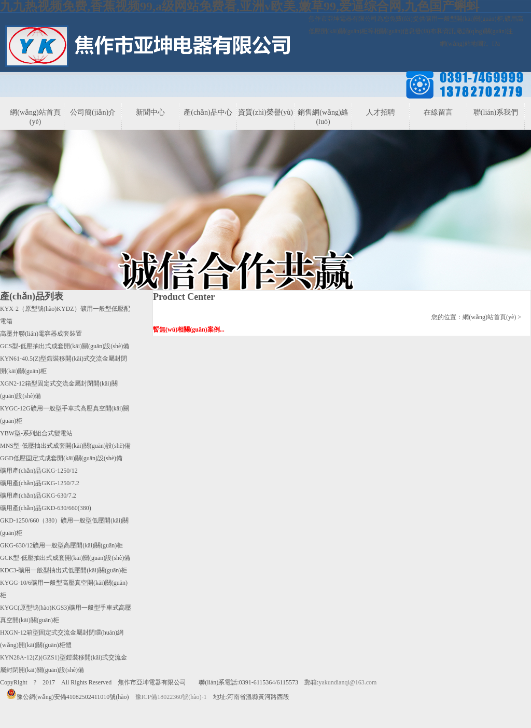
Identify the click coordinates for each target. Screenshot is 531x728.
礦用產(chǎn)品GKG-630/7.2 (38, 495)
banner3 (265, 224)
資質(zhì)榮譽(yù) (265, 112)
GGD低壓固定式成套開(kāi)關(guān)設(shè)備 (61, 458)
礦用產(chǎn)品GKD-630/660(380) (45, 508)
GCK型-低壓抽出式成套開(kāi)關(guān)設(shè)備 (65, 557)
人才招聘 (380, 112)
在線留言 (438, 112)
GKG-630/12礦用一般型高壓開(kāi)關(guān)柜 (61, 545)
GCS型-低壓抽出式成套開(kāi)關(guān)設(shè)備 (64, 346)
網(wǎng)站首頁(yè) (35, 117)
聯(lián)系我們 (495, 112)
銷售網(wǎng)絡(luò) (323, 117)
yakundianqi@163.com (347, 682)
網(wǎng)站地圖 (461, 43)
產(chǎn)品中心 (208, 112)
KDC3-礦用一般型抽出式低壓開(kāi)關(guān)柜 (63, 570)
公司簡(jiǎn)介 (93, 112)
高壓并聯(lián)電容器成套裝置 (41, 333)
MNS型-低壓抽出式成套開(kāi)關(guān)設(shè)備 (65, 445)
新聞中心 (150, 112)
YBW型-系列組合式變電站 (36, 433)
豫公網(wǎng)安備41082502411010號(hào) (67, 696)
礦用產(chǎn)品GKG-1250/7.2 (39, 483)
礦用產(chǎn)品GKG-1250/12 (39, 470)
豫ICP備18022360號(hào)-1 (171, 696)
